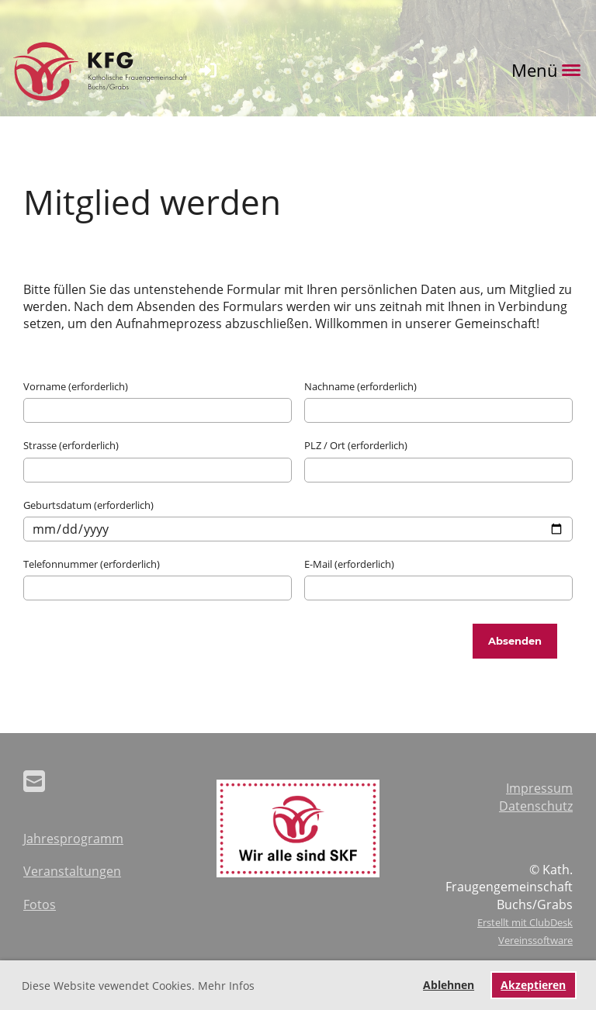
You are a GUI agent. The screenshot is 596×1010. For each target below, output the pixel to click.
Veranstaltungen (72, 871)
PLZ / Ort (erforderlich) (355, 445)
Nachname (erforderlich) (360, 386)
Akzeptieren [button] (533, 984)
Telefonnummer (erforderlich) (91, 564)
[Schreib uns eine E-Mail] (34, 780)
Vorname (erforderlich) (75, 386)
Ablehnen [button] (448, 984)
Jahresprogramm (73, 838)
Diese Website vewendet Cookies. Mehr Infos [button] (138, 985)
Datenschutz (536, 806)
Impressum (539, 788)
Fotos (39, 904)
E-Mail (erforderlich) (349, 564)
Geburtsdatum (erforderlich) (88, 505)
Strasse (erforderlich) (71, 445)
